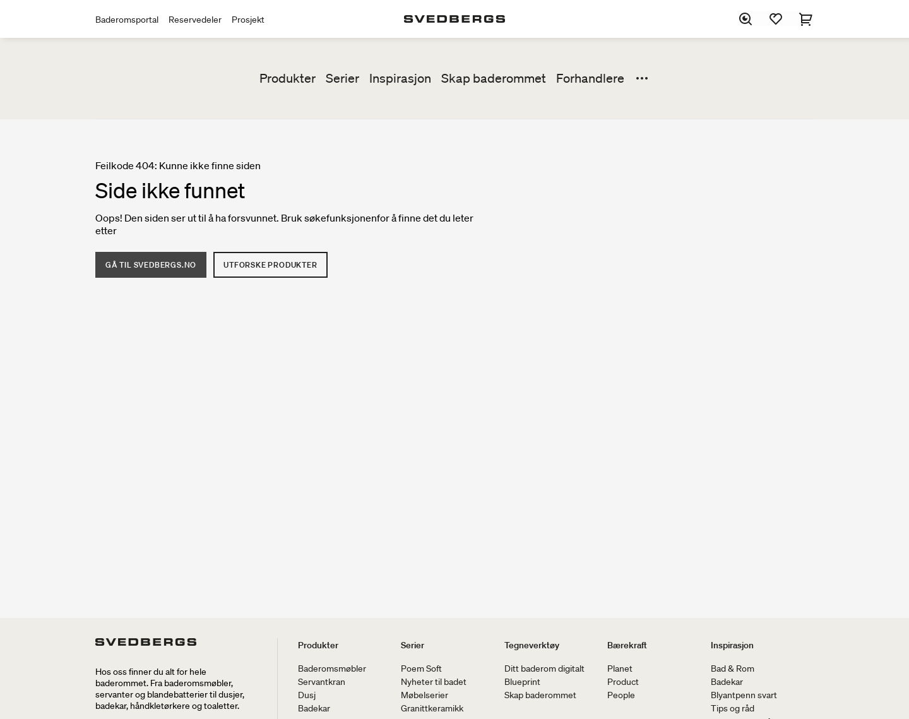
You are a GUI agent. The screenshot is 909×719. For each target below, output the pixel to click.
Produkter (287, 78)
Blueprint (522, 681)
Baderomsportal (126, 19)
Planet (620, 668)
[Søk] (745, 19)
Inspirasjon (400, 78)
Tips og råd (732, 708)
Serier (342, 78)
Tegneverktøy (531, 645)
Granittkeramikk (432, 708)
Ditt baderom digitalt (544, 668)
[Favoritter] (775, 19)
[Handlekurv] (806, 19)
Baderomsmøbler (332, 668)
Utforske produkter (270, 264)
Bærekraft (627, 645)
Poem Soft (421, 668)
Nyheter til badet (433, 681)
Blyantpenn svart (744, 695)
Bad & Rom (732, 668)
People (621, 695)
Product (623, 681)
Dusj (307, 695)
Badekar (314, 708)
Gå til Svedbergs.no (150, 264)
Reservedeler (195, 19)
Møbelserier (424, 695)
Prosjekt (248, 19)
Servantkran (321, 681)
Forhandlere (590, 78)
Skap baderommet (493, 78)
